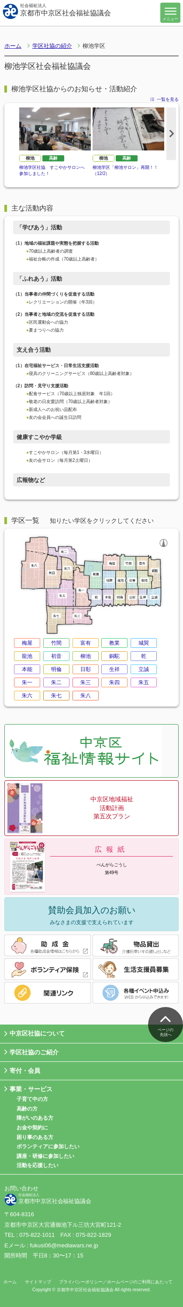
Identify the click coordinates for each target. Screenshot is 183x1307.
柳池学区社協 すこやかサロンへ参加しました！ (52, 170)
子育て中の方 (32, 1099)
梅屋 (27, 643)
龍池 (27, 656)
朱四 (114, 682)
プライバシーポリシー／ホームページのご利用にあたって (116, 1281)
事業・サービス (28, 1089)
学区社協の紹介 (52, 46)
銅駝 (114, 656)
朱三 (85, 682)
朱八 (85, 696)
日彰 (85, 669)
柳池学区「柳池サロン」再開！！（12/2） (125, 170)
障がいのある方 (35, 1118)
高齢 (53, 158)
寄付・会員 (22, 1071)
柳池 (30, 158)
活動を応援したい (38, 1165)
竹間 (56, 643)
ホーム (12, 46)
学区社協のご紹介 (31, 1052)
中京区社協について (34, 1034)
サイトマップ (38, 1281)
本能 (27, 669)
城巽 (143, 643)
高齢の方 (27, 1109)
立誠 (143, 669)
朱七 (56, 696)
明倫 (56, 669)
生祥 (114, 669)
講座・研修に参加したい (45, 1156)
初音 (56, 656)
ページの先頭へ (165, 1024)
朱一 (27, 682)
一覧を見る (164, 99)
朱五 (143, 682)
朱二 (56, 682)
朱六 (27, 696)
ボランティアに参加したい (48, 1146)
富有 (85, 643)
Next (171, 133)
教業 (114, 643)
